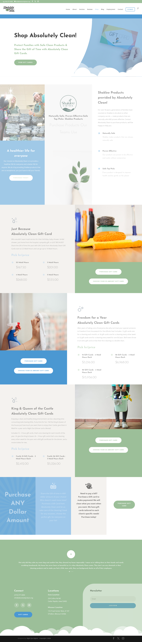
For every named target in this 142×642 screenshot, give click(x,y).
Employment (111, 9)
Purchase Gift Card (108, 272)
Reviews (89, 9)
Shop (97, 9)
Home (68, 9)
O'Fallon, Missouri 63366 (57, 614)
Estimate (130, 9)
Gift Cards (23, 614)
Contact (120, 9)
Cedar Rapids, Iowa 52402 (57, 601)
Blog (102, 9)
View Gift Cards (25, 62)
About (74, 9)
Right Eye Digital (32, 638)
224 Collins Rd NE (54, 598)
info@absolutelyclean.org (23, 598)
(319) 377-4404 (19, 595)
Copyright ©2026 (45, 638)
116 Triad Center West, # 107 (58, 611)
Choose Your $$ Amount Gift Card (108, 281)
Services (82, 9)
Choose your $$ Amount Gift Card (108, 450)
